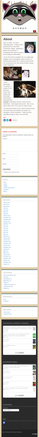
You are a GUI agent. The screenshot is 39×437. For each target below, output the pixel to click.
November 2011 (7, 258)
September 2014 (7, 223)
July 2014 (5, 225)
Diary (4, 277)
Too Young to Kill (7, 377)
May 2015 (5, 211)
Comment (5, 138)
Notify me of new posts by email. (11, 172)
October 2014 (6, 221)
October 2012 (6, 245)
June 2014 (5, 226)
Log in (4, 299)
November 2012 (7, 243)
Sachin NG (6, 331)
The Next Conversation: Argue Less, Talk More (15, 388)
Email (4, 158)
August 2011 (6, 264)
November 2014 (7, 219)
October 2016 (6, 202)
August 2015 (6, 206)
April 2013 (5, 234)
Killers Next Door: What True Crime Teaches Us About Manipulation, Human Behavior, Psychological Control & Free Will (17, 329)
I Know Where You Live (9, 345)
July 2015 (5, 208)
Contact (5, 184)
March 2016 (6, 204)
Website (4, 163)
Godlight (5, 185)
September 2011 (7, 262)
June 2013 (5, 230)
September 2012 (7, 247)
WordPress (6, 301)
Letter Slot (6, 382)
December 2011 (7, 256)
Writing (5, 191)
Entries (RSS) (6, 312)
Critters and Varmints (8, 275)
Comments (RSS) (7, 314)
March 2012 (6, 252)
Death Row (6, 371)
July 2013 (5, 228)
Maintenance (6, 280)
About (4, 182)
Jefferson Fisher (7, 389)
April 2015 (5, 213)
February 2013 (6, 238)
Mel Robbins (6, 337)
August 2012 (6, 249)
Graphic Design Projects (9, 187)
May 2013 (5, 232)
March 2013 (6, 236)
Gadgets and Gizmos (9, 284)
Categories (5, 408)
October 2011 (6, 260)
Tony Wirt (6, 341)
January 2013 (6, 239)
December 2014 (7, 217)
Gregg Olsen (6, 346)
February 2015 (6, 215)
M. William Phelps (7, 378)
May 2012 (5, 251)
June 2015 (5, 210)
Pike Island (6, 339)
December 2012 (7, 241)
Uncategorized (6, 286)
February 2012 (6, 254)
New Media (6, 189)
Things (5, 282)
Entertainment (6, 278)
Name (4, 153)
